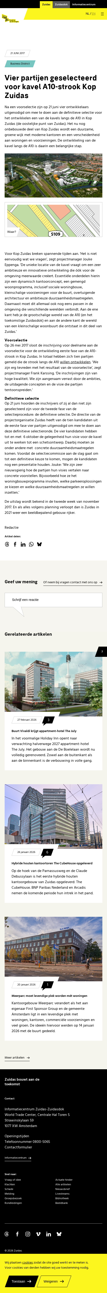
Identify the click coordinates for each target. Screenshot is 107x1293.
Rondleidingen (13, 1203)
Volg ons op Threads (7, 1234)
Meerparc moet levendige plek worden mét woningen (49, 996)
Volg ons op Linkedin (48, 1234)
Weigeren (51, 1281)
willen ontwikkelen (75, 362)
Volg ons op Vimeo (38, 1234)
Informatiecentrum (83, 4)
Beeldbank (61, 1203)
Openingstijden (17, 1136)
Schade (9, 1189)
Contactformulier (18, 1147)
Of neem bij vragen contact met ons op (70, 582)
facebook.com (15, 544)
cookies (27, 1262)
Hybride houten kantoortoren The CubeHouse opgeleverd (52, 863)
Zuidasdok (61, 4)
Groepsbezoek (13, 1198)
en (93, 14)
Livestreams (62, 1194)
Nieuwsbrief (62, 1189)
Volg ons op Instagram (27, 1234)
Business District (20, 64)
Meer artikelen (15, 1058)
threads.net (7, 544)
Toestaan (18, 1281)
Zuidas (46, 4)
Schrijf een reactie (25, 600)
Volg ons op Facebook (17, 1234)
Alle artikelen (63, 1184)
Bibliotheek (62, 1198)
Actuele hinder (63, 1180)
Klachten (10, 1184)
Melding (9, 1194)
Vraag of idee (13, 1180)
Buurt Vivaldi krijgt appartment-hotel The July (44, 731)
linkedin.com (23, 544)
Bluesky (39, 544)
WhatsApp (31, 544)
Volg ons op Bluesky (59, 1234)
